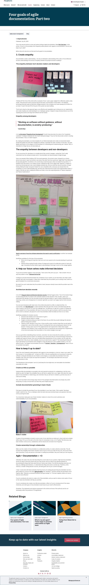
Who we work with (28, 559)
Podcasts (39, 561)
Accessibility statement (57, 555)
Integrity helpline (56, 561)
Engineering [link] (36, 5)
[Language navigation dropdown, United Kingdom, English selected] (78, 1)
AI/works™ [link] (13, 5)
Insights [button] (30, 5)
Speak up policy (56, 568)
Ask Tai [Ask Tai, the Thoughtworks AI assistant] (83, 5)
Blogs (38, 557)
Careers (25, 566)
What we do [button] (7, 5)
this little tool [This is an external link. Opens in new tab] (29, 306)
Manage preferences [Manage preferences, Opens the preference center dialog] (74, 580)
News (24, 561)
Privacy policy (55, 553)
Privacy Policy (12, 582)
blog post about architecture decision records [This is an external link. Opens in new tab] (34, 295)
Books (39, 559)
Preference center (42, 553)
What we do (26, 555)
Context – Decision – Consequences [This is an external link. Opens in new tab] (55, 343)
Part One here (62, 44)
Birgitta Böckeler (22, 38)
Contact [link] (53, 5)
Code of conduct (56, 559)
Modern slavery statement (58, 557)
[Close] (86, 577)
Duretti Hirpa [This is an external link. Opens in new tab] (21, 128)
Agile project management (16, 33)
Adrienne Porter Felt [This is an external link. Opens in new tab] (34, 274)
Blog (28, 33)
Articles (39, 555)
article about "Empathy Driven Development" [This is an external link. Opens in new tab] (31, 134)
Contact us (26, 568)
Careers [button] (43, 5)
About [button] (47, 5)
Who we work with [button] (22, 5)
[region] (44, 580)
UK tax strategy (56, 566)
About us (25, 553)
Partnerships (26, 557)
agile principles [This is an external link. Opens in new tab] (38, 471)
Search (77, 5)
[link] (72, 540)
